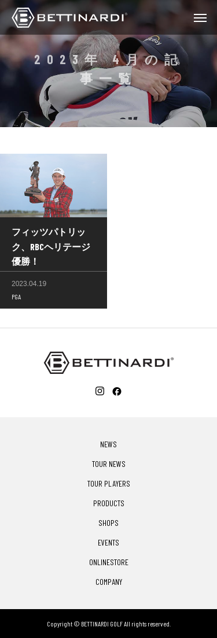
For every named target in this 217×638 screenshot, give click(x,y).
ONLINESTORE (108, 562)
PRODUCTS (108, 503)
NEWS (108, 444)
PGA (16, 298)
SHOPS (108, 523)
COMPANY (108, 582)
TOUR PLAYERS (108, 484)
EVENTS (108, 543)
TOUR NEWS (109, 464)
